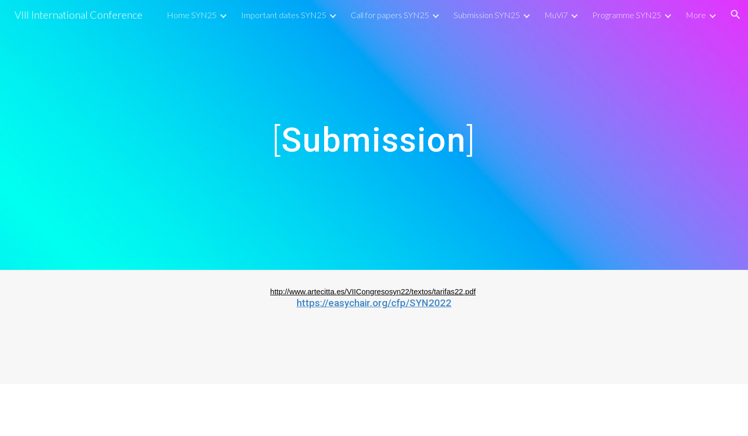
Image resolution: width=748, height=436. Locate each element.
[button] (735, 14)
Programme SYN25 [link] (626, 15)
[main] (374, 134)
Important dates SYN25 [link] (283, 15)
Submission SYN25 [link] (486, 15)
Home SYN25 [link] (192, 15)
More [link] (696, 15)
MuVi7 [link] (556, 15)
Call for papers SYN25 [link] (390, 15)
